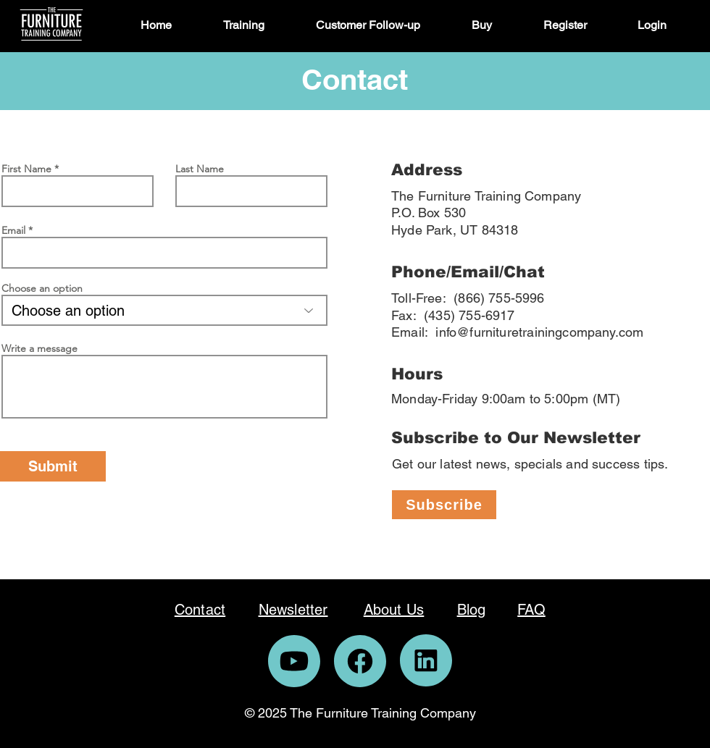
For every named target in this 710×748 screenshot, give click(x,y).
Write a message (39, 348)
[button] (258, 25)
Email (13, 230)
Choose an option (42, 288)
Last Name (199, 169)
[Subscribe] (444, 504)
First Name (26, 169)
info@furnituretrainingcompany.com (539, 332)
